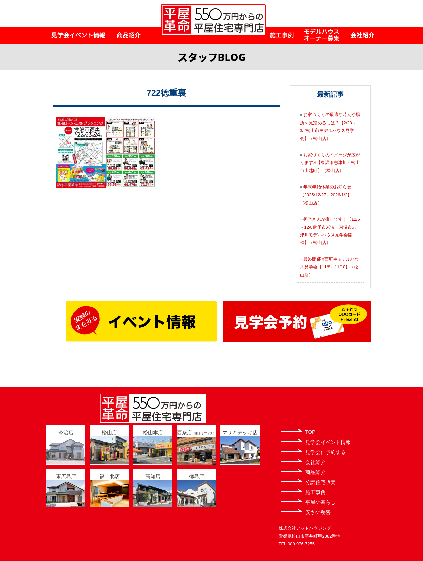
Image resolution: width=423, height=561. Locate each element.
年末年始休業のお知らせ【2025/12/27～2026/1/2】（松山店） (326, 194)
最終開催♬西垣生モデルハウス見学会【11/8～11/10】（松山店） (329, 267)
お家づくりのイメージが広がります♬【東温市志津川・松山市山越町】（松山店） (330, 162)
